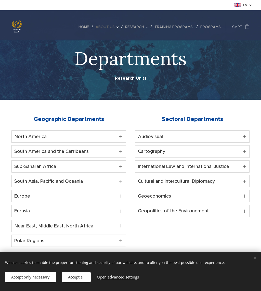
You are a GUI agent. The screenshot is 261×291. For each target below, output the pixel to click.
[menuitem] (85, 26)
